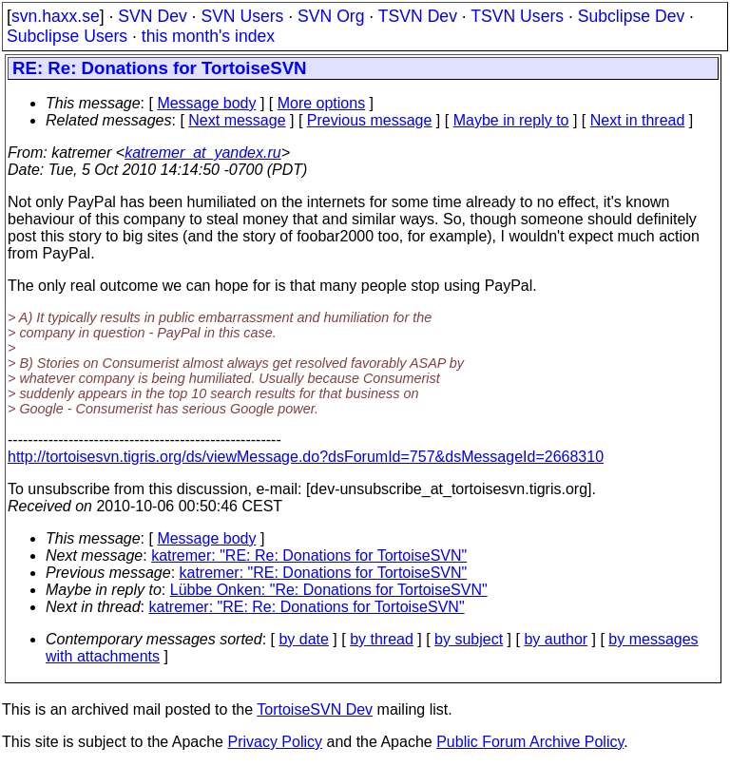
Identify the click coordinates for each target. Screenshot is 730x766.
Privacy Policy (274, 742)
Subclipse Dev (631, 16)
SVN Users (242, 16)
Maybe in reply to (511, 120)
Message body (206, 103)
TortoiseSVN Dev (315, 709)
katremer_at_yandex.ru (203, 152)
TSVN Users (517, 16)
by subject (468, 639)
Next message (236, 120)
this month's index (208, 36)
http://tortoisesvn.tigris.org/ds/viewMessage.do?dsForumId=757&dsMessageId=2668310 (306, 457)
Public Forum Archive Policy (530, 742)
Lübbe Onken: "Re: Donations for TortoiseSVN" (329, 590)
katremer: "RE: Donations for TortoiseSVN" (324, 573)
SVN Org (331, 16)
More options (322, 103)
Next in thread (637, 120)
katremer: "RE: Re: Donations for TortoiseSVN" (309, 555)
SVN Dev (152, 16)
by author (555, 639)
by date (303, 639)
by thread (381, 639)
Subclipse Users (67, 36)
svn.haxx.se (55, 16)
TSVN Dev (417, 16)
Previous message (369, 120)
